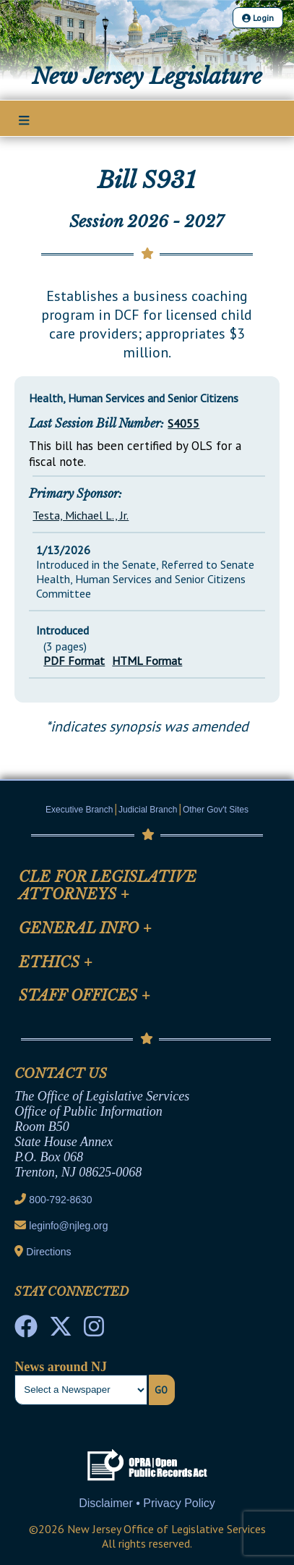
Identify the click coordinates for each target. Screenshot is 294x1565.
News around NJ (60, 1367)
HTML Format (147, 660)
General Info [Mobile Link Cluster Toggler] (85, 928)
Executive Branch (79, 810)
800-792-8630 (60, 1199)
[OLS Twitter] (60, 1330)
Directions (48, 1251)
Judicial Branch (147, 810)
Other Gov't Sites (215, 810)
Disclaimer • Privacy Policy (147, 1503)
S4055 (183, 423)
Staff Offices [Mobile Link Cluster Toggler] (84, 995)
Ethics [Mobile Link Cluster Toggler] (55, 962)
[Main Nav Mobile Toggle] (24, 119)
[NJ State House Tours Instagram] (94, 1330)
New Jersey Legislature (147, 76)
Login (258, 17)
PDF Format (74, 660)
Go (161, 1389)
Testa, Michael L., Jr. (81, 515)
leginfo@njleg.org (68, 1225)
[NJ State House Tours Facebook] (26, 1330)
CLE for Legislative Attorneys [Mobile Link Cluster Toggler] (107, 885)
